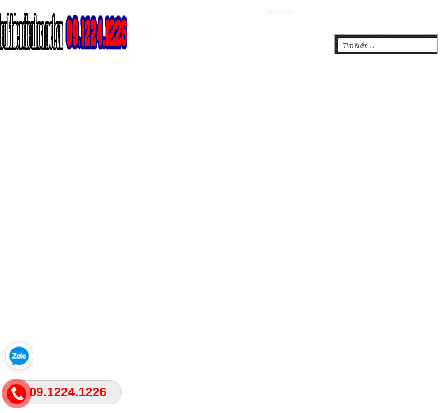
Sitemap (279, 11)
